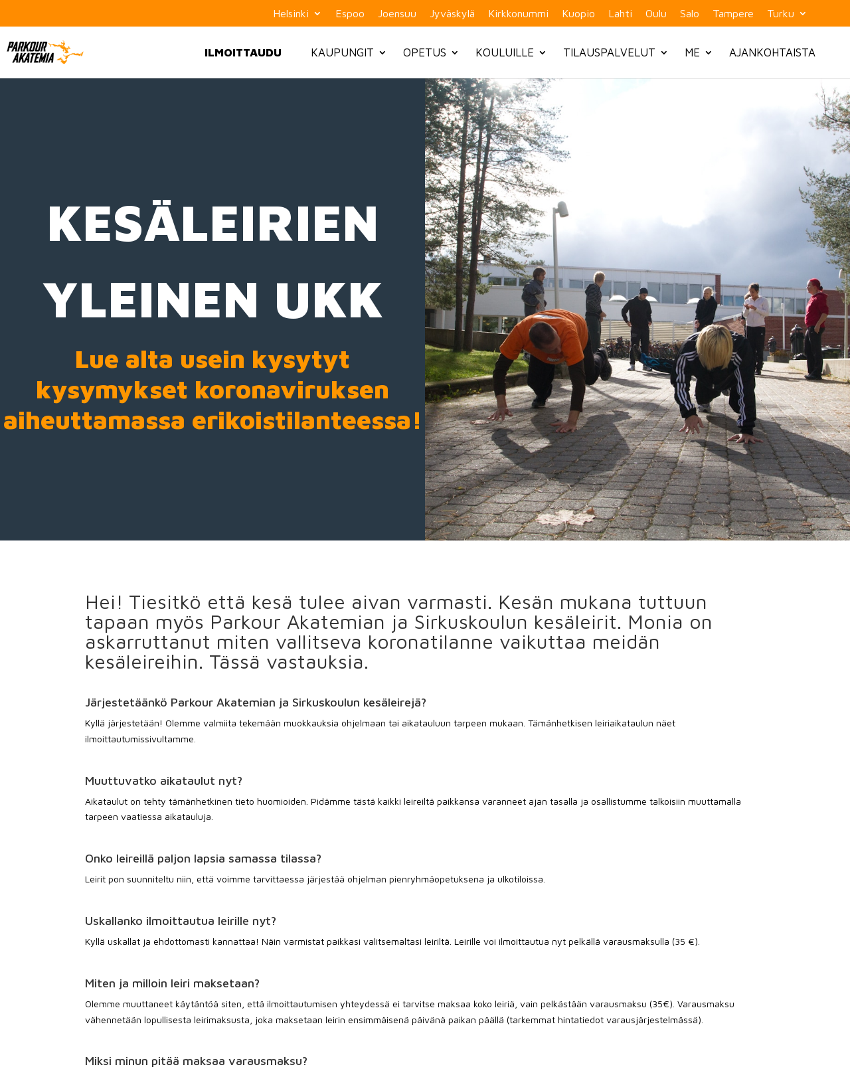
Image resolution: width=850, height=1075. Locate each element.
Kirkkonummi (518, 13)
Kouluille (504, 52)
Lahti (620, 13)
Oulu (656, 13)
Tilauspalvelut (609, 52)
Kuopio (578, 13)
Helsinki (291, 13)
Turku (780, 13)
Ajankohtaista (772, 52)
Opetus (424, 52)
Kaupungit (342, 52)
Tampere (733, 13)
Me (692, 52)
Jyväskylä (452, 13)
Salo (689, 13)
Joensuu (397, 13)
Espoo (350, 13)
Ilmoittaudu (243, 52)
